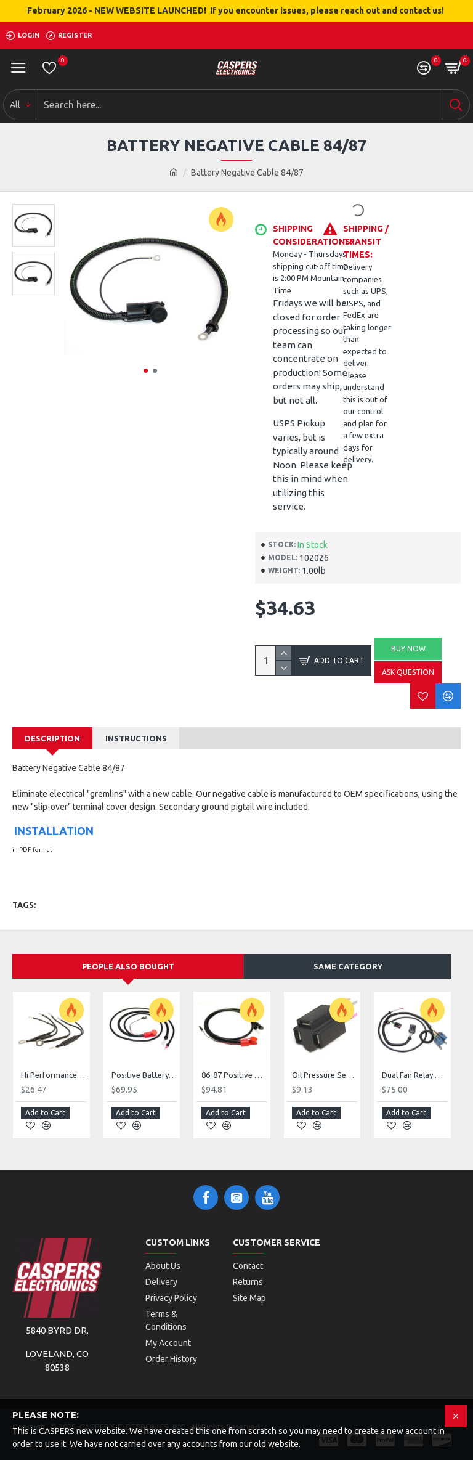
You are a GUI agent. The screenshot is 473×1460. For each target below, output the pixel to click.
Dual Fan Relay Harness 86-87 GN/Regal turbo (415, 1075)
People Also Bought (128, 966)
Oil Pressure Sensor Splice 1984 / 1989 (325, 1075)
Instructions (136, 738)
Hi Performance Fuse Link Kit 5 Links (54, 1075)
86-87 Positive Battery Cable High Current (234, 1075)
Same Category (347, 966)
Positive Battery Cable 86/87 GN (144, 1075)
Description (52, 738)
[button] (146, 371)
